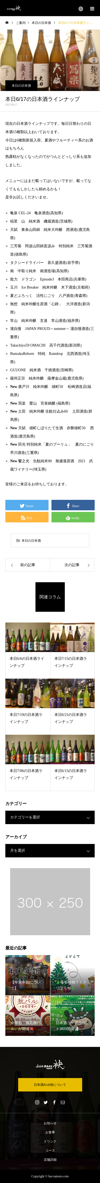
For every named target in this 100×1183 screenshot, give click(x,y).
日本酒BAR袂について (50, 1085)
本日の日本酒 (21, 86)
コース (50, 1150)
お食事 (50, 1132)
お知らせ (50, 1123)
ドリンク (50, 1141)
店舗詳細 (50, 1160)
